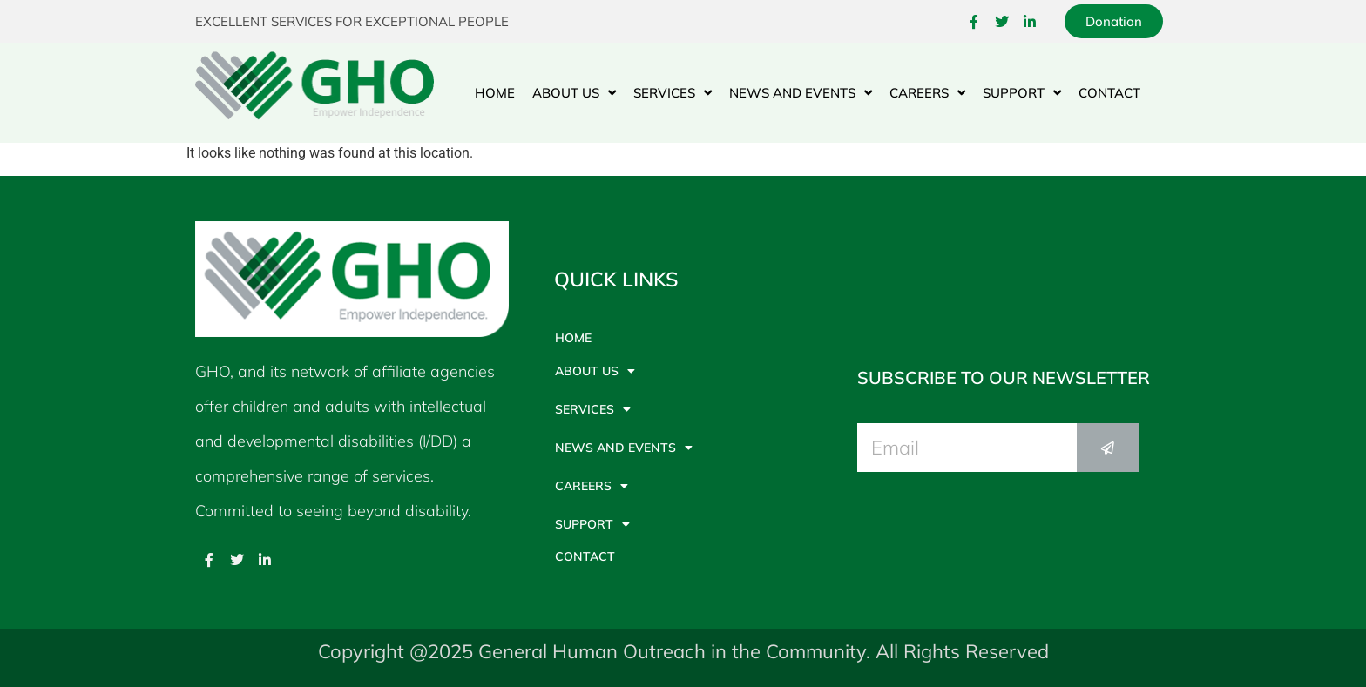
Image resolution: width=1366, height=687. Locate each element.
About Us (574, 92)
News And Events (800, 92)
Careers (927, 92)
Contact (1109, 92)
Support (1022, 92)
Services (672, 92)
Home (495, 92)
